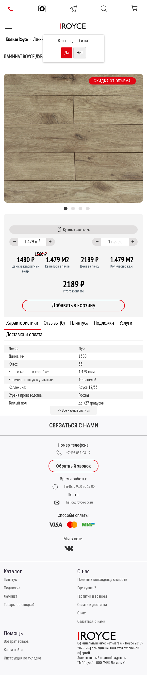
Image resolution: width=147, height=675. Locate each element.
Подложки (104, 323)
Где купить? (86, 588)
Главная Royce (17, 39)
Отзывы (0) (54, 323)
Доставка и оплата (24, 334)
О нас (81, 613)
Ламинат (40, 39)
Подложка (12, 588)
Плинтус (10, 579)
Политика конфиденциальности (102, 579)
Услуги (125, 323)
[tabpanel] (73, 138)
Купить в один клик (73, 229)
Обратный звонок (73, 466)
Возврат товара (16, 641)
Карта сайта (13, 649)
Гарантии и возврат (92, 596)
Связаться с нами (91, 621)
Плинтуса (79, 323)
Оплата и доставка (92, 604)
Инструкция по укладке (22, 658)
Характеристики (22, 323)
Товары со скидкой (19, 604)
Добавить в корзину (73, 305)
